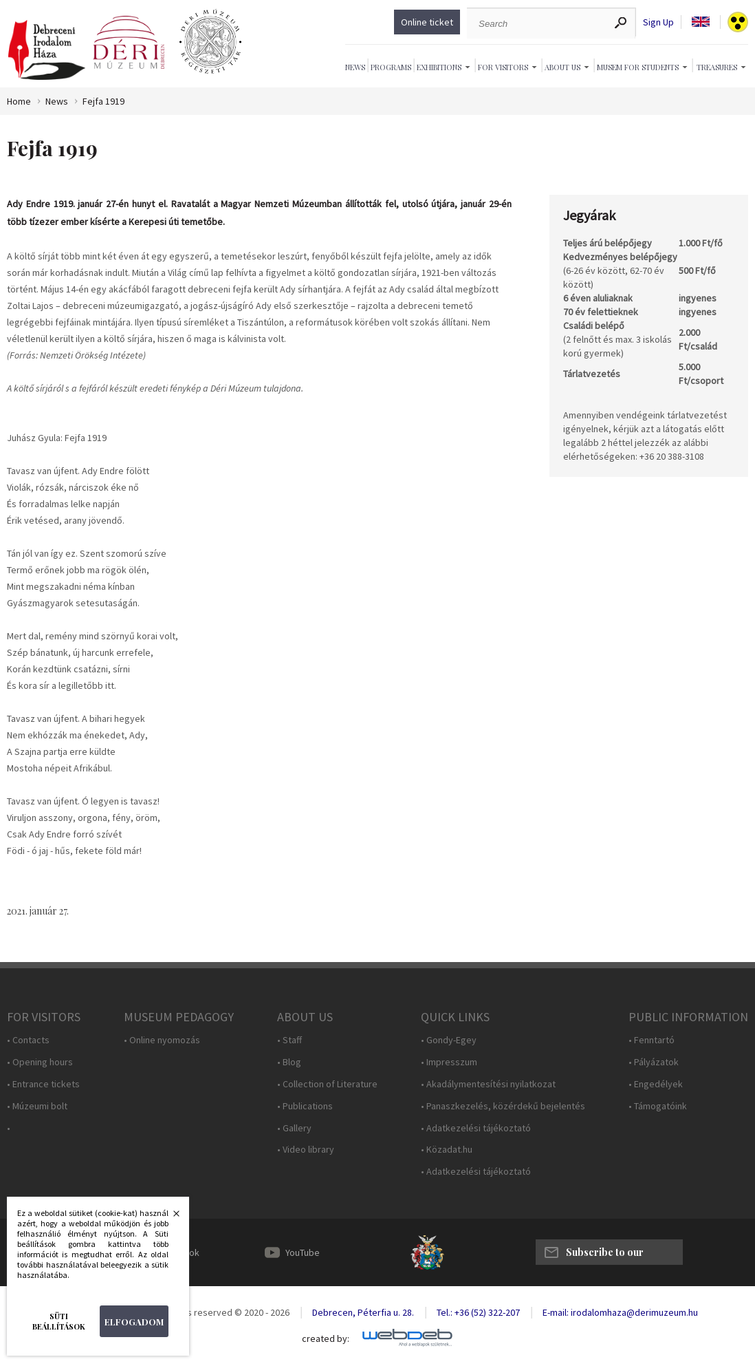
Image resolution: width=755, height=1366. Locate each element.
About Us (562, 67)
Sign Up (658, 22)
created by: (325, 1339)
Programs (391, 67)
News (355, 67)
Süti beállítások (58, 1321)
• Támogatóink (657, 1106)
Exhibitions (439, 67)
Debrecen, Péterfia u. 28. (363, 1312)
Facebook (178, 1252)
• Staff (289, 1040)
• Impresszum (449, 1062)
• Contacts (28, 1040)
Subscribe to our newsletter (605, 1255)
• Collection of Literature (327, 1084)
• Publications (305, 1106)
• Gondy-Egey (449, 1040)
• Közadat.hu (446, 1149)
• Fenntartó (651, 1040)
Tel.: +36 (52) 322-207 (478, 1312)
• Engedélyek (655, 1084)
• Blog (289, 1062)
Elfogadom (134, 1321)
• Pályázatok (653, 1062)
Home (19, 101)
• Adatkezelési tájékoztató (476, 1128)
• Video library (305, 1149)
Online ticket (427, 22)
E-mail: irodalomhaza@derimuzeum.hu (620, 1312)
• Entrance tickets (43, 1084)
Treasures (717, 67)
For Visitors (503, 67)
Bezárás (169, 1217)
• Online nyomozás (162, 1040)
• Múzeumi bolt (37, 1106)
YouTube (302, 1252)
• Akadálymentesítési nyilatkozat (488, 1084)
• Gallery (294, 1128)
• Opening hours (40, 1062)
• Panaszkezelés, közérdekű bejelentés (503, 1106)
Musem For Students (638, 67)
